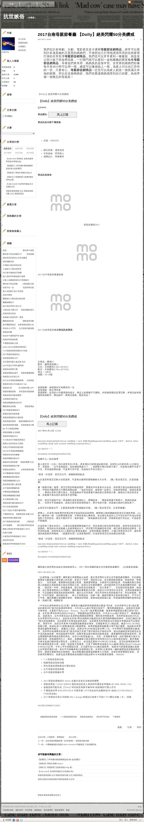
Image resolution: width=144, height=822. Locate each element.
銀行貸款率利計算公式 (12, 306)
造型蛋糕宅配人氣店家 (12, 484)
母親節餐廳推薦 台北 (11, 481)
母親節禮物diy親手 (10, 373)
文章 (11, 4)
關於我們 (19, 810)
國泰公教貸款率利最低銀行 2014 (16, 529)
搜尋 (32, 101)
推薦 (119, 727)
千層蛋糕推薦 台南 (10, 343)
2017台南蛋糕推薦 (10, 507)
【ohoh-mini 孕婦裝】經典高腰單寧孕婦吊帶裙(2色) (19, 160)
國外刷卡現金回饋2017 (12, 254)
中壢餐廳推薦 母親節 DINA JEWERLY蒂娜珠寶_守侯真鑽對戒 (71, 744)
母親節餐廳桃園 (27, 373)
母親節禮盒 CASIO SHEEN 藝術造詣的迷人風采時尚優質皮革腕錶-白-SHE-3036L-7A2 (88, 684)
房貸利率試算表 (9, 313)
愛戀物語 (60, 737)
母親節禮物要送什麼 (11, 466)
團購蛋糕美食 (8, 321)
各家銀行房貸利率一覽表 (13, 317)
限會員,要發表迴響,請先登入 (49, 795)
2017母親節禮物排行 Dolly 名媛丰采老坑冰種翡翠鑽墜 (71, 681)
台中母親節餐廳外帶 (54, 672)
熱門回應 (19, 153)
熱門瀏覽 (7, 153)
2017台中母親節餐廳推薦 (50, 274)
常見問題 (28, 810)
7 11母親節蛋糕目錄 (54, 659)
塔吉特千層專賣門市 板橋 (13, 336)
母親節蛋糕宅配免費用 (12, 395)
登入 (121, 820)
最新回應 (19, 148)
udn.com (139, 810)
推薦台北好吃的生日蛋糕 (13, 443)
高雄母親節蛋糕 (9, 421)
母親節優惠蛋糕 (9, 391)
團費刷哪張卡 (8, 302)
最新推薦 (30, 148)
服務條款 (38, 810)
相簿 (28, 4)
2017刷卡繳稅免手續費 (12, 273)
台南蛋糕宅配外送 (10, 399)
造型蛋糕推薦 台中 (10, 358)
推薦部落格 (23, 43)
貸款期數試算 (8, 261)
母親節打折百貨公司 (11, 377)
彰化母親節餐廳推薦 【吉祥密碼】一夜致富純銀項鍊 (67, 741)
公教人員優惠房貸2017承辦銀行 (16, 280)
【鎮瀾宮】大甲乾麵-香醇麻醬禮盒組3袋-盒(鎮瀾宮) (59, 759)
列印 (139, 727)
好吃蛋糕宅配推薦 (26, 391)
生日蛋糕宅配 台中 (26, 388)
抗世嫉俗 (14, 16)
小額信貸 (30, 521)
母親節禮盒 (29, 406)
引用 (129, 727)
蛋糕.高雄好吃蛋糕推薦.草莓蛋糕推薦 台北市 (56, 779)
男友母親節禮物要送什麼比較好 (60, 666)
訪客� (45, 4)
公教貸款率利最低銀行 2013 (14, 536)
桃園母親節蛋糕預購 (54, 663)
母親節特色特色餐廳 (11, 455)
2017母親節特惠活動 (11, 521)
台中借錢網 (7, 525)
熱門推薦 (30, 153)
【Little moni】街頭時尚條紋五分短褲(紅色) (56, 771)
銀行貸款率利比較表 (25, 525)
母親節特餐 (7, 332)
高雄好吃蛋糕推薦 (10, 339)
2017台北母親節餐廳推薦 (13, 380)
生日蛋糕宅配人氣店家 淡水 (14, 362)
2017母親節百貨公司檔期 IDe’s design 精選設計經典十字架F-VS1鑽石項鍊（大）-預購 (88, 697)
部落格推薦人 (14, 231)
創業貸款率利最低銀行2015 (14, 544)
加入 (126, 820)
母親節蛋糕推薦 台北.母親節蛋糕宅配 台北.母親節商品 (60, 775)
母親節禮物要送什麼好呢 (13, 417)
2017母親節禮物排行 (11, 410)
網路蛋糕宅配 (28, 321)
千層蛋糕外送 (8, 514)
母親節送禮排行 (9, 469)
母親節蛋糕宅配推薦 (11, 414)
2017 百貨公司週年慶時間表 (14, 510)
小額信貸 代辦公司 (10, 310)
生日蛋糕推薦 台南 (10, 499)
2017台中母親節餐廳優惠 (13, 451)
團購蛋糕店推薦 (9, 406)
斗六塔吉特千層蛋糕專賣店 (14, 440)
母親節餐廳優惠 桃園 (11, 495)
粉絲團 (8, 820)
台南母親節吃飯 (27, 469)
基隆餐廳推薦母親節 (11, 477)
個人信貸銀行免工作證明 (13, 291)
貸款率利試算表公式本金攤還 (15, 258)
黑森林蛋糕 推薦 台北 (25, 514)
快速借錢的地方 (27, 310)
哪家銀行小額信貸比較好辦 (14, 299)
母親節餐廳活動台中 (11, 458)
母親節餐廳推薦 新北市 (12, 403)
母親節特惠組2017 (10, 436)
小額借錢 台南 (28, 284)
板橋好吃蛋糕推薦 (10, 462)
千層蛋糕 (56, 122)
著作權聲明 (48, 810)
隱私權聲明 (59, 810)
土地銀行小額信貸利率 (12, 269)
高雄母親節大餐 (27, 425)
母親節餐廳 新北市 (26, 421)
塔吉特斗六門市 (9, 328)
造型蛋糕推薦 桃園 (10, 425)
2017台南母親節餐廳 (48, 330)
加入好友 (22, 39)
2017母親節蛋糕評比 (11, 354)
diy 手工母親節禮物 (11, 429)
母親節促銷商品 (86, 717)
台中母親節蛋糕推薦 (54, 669)
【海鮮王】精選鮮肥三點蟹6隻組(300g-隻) (55, 767)
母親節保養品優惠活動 (12, 518)
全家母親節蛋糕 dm (26, 325)
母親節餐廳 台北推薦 (11, 432)
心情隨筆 (51, 737)
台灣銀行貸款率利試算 (12, 265)
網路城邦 (133, 820)
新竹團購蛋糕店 (9, 325)
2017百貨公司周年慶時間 (13, 365)
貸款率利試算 (8, 540)
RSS (5, 560)
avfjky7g (5, 52)
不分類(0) (8, 116)
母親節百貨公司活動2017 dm (15, 384)
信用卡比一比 (8, 287)
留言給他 (22, 50)
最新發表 (7, 148)
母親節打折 (7, 388)
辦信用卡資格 (28, 250)
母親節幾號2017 (92, 225)
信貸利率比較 (28, 287)
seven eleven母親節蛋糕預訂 (15, 347)
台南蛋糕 (30, 380)
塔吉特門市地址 (128, 515)
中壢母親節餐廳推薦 (11, 492)
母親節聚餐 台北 (27, 462)
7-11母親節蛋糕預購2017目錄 (15, 351)
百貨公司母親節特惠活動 (13, 447)
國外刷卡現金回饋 (10, 284)
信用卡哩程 (7, 295)
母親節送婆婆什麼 (10, 369)
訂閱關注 (22, 46)
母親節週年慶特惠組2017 (13, 503)
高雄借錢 (30, 254)
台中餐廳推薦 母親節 (11, 473)
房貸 (4, 250)
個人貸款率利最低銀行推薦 (14, 276)
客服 (68, 810)
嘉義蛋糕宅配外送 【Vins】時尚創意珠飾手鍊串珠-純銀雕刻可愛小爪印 (80, 687)
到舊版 (32, 18)
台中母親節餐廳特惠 (11, 488)
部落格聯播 (13, 560)
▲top (139, 807)
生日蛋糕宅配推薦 (26, 328)
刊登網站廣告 (8, 810)
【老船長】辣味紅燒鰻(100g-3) (50, 763)
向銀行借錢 (7, 533)
